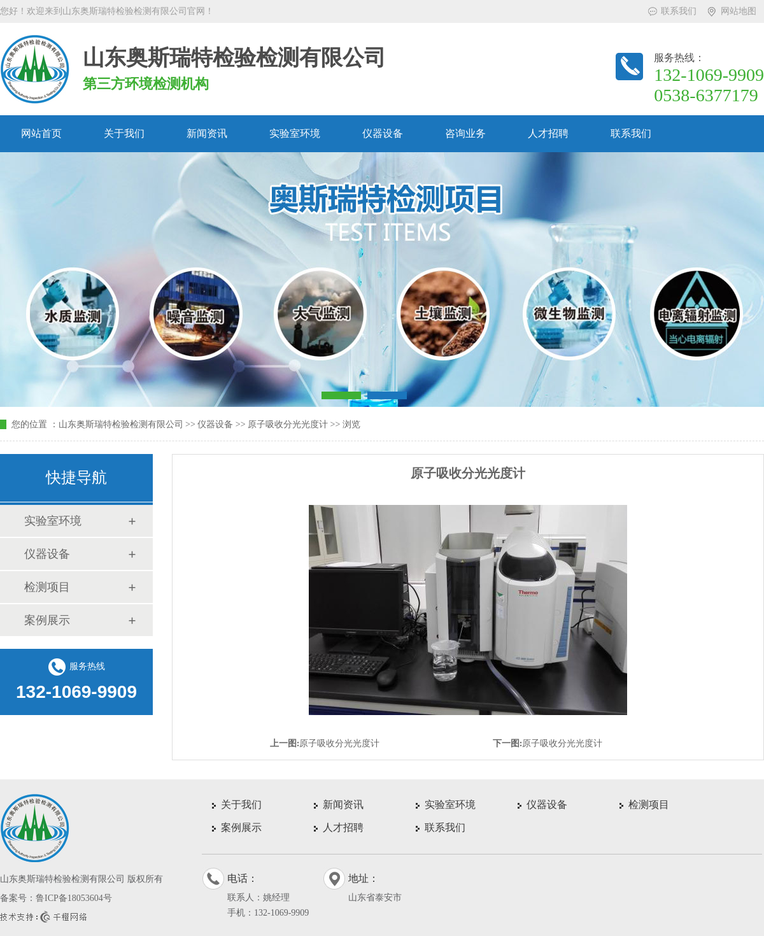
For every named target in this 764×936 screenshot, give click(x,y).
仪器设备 (382, 133)
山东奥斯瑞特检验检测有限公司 (121, 424)
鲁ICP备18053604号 (74, 898)
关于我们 (124, 133)
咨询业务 (465, 133)
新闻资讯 (207, 133)
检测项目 (47, 587)
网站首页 (41, 133)
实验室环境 (294, 133)
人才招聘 (548, 133)
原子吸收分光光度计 (288, 424)
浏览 (351, 424)
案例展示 (47, 620)
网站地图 (738, 11)
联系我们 (679, 11)
